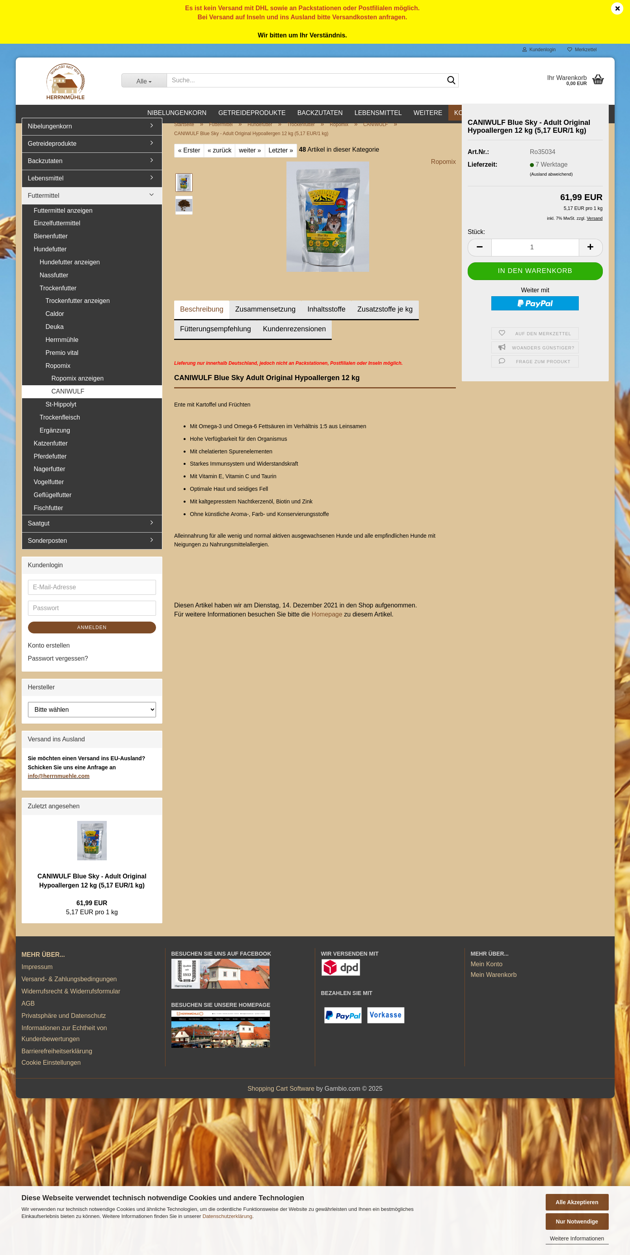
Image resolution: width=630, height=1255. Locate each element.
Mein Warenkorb (494, 983)
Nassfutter (54, 283)
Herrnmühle (62, 348)
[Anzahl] (535, 256)
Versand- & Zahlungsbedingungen (69, 987)
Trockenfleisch (60, 426)
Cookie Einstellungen (51, 1071)
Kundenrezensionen (294, 338)
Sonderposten (47, 549)
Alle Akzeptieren (577, 1202)
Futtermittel (43, 204)
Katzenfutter (51, 452)
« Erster (189, 159)
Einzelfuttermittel (57, 231)
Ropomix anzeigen (78, 387)
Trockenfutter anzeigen (78, 309)
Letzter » (281, 159)
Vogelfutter (49, 490)
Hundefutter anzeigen (70, 270)
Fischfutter (48, 516)
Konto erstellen (49, 654)
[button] (479, 256)
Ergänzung (55, 439)
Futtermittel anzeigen (63, 219)
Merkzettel (582, 49)
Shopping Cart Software (280, 1097)
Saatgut (39, 532)
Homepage (327, 623)
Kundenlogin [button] (539, 49)
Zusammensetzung (265, 318)
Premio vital (62, 361)
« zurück (219, 159)
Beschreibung (201, 318)
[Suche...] (144, 80)
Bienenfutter (51, 244)
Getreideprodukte (252, 113)
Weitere (428, 113)
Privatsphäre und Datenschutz (64, 1024)
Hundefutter (50, 257)
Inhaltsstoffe (326, 318)
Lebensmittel (378, 113)
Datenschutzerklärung (227, 1216)
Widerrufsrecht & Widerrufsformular (71, 1000)
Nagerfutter (49, 477)
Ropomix (443, 170)
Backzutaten (320, 113)
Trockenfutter (58, 296)
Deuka (55, 335)
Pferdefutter (50, 465)
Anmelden (92, 636)
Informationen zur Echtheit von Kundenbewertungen (64, 1042)
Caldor (55, 322)
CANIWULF (68, 400)
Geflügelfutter (53, 503)
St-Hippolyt (61, 413)
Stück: (476, 240)
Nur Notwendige (577, 1221)
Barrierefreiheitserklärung (57, 1059)
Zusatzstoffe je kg (385, 318)
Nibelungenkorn (176, 113)
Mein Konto (487, 972)
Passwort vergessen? (58, 667)
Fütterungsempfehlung (215, 338)
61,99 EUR (91, 911)
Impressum (37, 975)
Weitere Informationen (577, 1238)
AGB (28, 1012)
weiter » (250, 159)
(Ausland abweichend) (551, 182)
